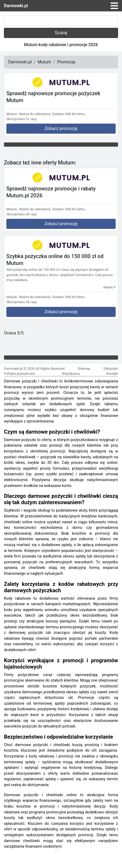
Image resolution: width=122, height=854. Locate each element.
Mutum (44, 61)
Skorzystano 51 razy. (21, 119)
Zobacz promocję (61, 128)
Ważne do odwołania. (35, 114)
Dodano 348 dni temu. (68, 114)
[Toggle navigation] (114, 6)
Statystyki (110, 369)
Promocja (66, 61)
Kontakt (112, 374)
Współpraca (71, 374)
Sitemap (84, 369)
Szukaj (61, 32)
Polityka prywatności (19, 374)
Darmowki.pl (16, 5)
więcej (109, 287)
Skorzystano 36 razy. (21, 302)
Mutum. (12, 114)
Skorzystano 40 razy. (21, 214)
